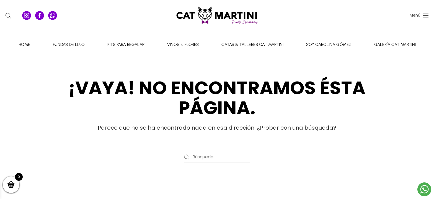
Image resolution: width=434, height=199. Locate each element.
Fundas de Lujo (69, 44)
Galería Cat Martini (395, 44)
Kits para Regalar (125, 44)
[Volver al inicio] (217, 15)
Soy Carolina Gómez (329, 44)
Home (24, 44)
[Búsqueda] (217, 157)
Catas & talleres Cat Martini (252, 44)
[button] (419, 15)
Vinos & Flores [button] (183, 44)
